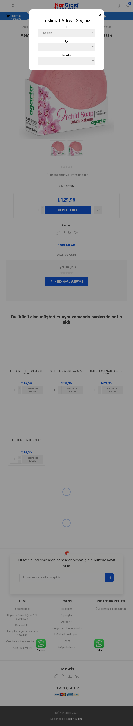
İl (66, 27)
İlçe (66, 41)
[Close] (99, 15)
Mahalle (66, 55)
